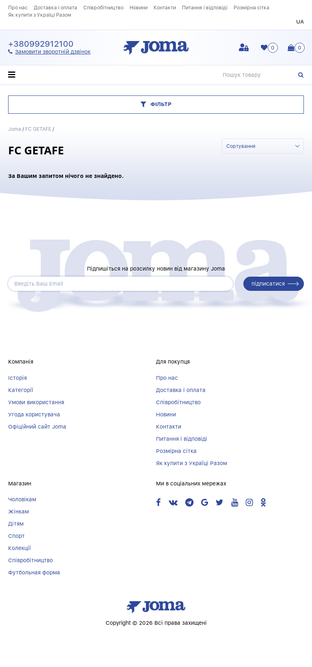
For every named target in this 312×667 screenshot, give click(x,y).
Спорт (16, 536)
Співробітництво (103, 7)
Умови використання (36, 402)
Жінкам (18, 511)
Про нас (18, 7)
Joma (14, 129)
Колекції (19, 548)
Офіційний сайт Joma (37, 426)
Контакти (165, 7)
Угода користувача (34, 414)
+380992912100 (41, 43)
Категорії (20, 390)
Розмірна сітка (251, 7)
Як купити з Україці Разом (39, 15)
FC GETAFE (38, 129)
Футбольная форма (34, 572)
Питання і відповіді (205, 7)
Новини (138, 7)
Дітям (16, 523)
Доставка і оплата (55, 7)
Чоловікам (22, 499)
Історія (17, 378)
